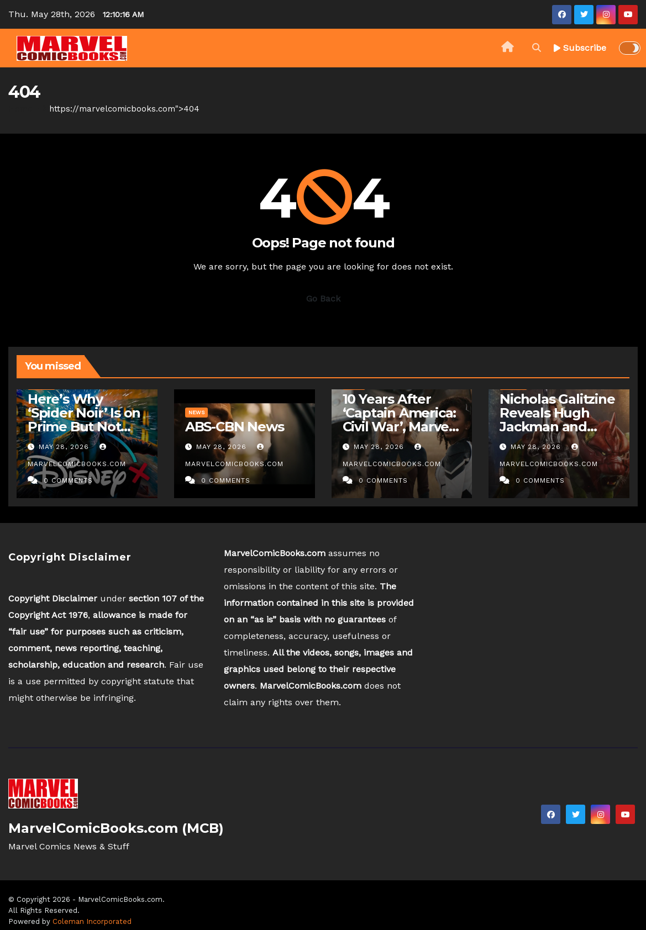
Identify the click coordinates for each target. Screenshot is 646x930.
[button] (536, 48)
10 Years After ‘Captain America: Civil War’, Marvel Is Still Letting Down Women (399, 426)
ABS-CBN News (234, 427)
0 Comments (68, 480)
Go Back (323, 298)
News (196, 412)
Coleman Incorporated (92, 921)
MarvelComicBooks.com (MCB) (116, 828)
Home (20, 109)
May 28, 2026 (65, 447)
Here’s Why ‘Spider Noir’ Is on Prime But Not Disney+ (84, 419)
